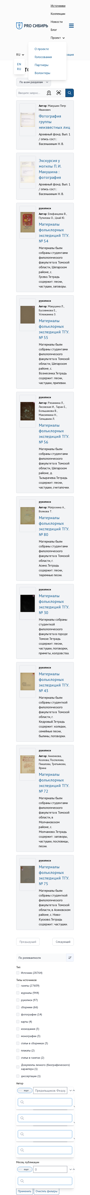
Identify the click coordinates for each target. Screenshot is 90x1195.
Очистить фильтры (46, 1191)
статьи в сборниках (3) (34, 1043)
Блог (54, 30)
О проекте (42, 49)
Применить (24, 1191)
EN (19, 64)
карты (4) (26, 1021)
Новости (57, 22)
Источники (58, 6)
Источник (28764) (31, 973)
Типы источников (26, 980)
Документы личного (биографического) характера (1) (45, 1067)
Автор (19, 1083)
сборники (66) (29, 1007)
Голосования (43, 57)
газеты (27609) (30, 985)
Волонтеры (42, 73)
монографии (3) (30, 1036)
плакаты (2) (28, 1050)
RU (19, 69)
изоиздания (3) (30, 1029)
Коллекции (58, 14)
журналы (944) (30, 993)
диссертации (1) (31, 1076)
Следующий (63, 942)
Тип (18, 967)
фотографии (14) (31, 1014)
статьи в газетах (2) (32, 1057)
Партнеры (41, 65)
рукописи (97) (29, 1000)
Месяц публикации (27, 1162)
